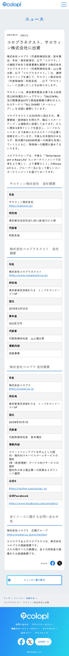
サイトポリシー (50, 628)
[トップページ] (12, 4)
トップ (6, 598)
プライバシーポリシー (42, 624)
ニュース (18, 598)
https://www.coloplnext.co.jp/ (28, 275)
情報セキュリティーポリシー (25, 628)
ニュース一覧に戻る (34, 580)
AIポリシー (26, 633)
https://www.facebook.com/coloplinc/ (33, 503)
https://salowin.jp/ (21, 205)
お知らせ (24, 35)
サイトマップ (41, 633)
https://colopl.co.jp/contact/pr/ (27, 534)
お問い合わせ (22, 624)
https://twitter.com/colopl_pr (28, 488)
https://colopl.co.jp (21, 388)
